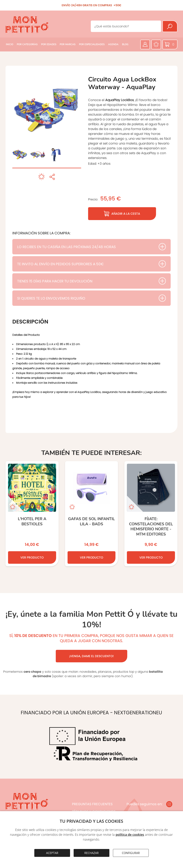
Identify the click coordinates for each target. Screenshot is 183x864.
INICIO (9, 44)
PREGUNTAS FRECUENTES (92, 804)
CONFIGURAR (131, 853)
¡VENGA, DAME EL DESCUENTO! (91, 656)
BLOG (125, 44)
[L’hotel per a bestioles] (32, 513)
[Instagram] (169, 804)
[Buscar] (169, 26)
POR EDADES (48, 44)
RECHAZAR (91, 853)
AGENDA (113, 44)
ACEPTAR (52, 853)
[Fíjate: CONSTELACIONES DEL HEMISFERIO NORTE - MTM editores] (150, 513)
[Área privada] (145, 44)
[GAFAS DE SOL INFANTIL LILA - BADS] (91, 513)
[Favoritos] (156, 44)
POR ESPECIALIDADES (92, 44)
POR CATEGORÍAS (27, 44)
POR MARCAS (67, 44)
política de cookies (130, 834)
